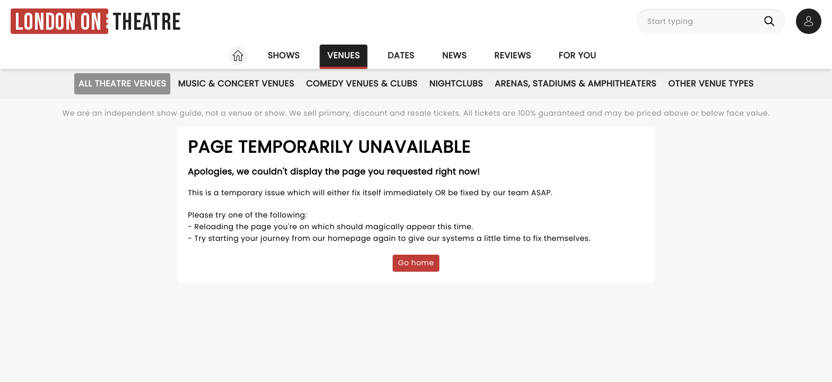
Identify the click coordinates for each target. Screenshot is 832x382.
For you (577, 55)
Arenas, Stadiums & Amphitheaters (575, 83)
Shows (283, 55)
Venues (343, 55)
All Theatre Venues (123, 83)
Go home (416, 262)
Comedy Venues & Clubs (362, 83)
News (454, 55)
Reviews (513, 55)
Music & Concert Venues (236, 83)
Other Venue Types (710, 83)
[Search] (771, 21)
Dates (400, 55)
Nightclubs (456, 83)
